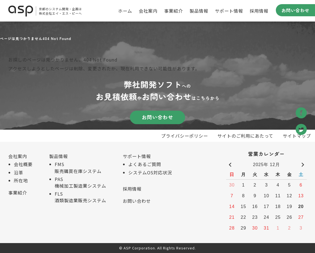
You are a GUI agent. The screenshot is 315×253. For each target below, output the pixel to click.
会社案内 (148, 10)
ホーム (125, 10)
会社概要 (23, 164)
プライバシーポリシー (184, 135)
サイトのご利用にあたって (245, 135)
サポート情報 (229, 10)
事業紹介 (173, 10)
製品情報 (198, 10)
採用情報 (259, 10)
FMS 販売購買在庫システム (78, 167)
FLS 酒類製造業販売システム (80, 197)
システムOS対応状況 (150, 172)
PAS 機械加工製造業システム (80, 182)
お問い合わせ (295, 10)
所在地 (21, 180)
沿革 (18, 172)
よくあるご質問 (144, 164)
